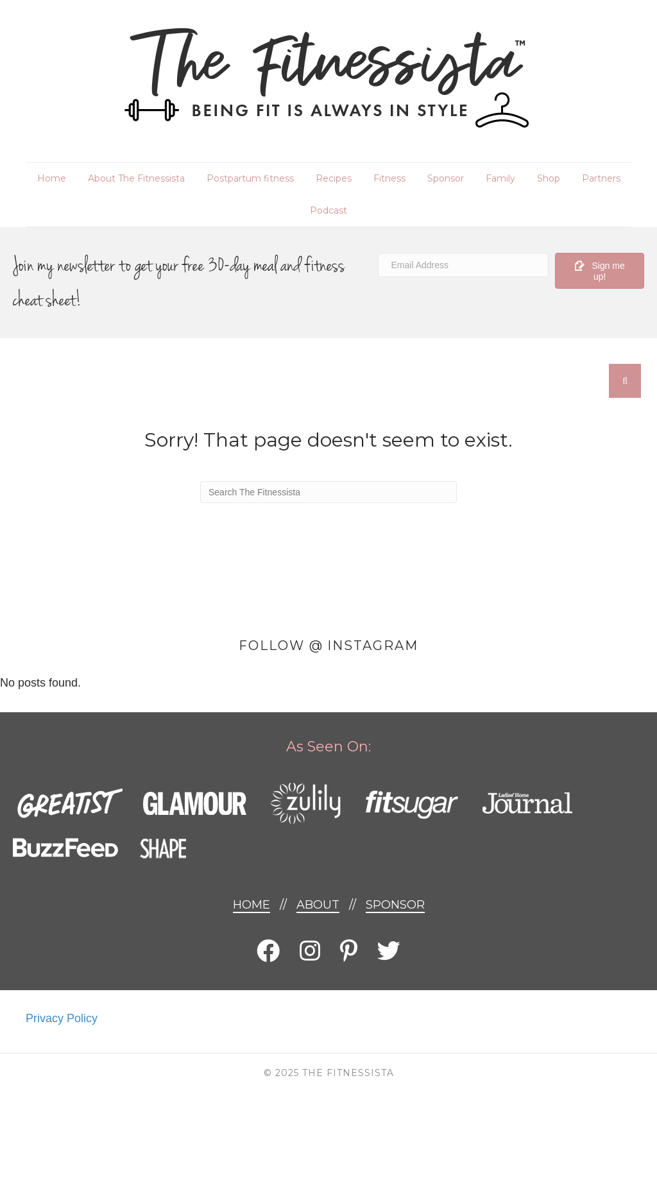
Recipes (334, 178)
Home (51, 178)
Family (500, 178)
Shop (548, 178)
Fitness (389, 178)
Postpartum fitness (250, 178)
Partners (601, 178)
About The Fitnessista (136, 178)
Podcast (328, 210)
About (317, 905)
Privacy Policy (62, 1018)
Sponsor (445, 178)
